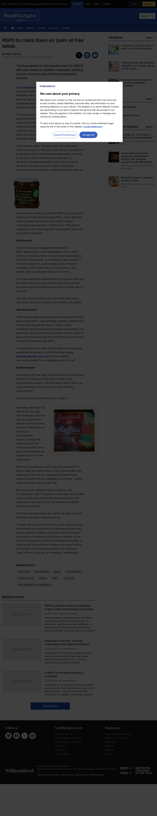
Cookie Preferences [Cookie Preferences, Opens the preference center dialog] (65, 135)
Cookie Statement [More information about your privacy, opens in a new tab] (92, 126)
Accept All (88, 135)
